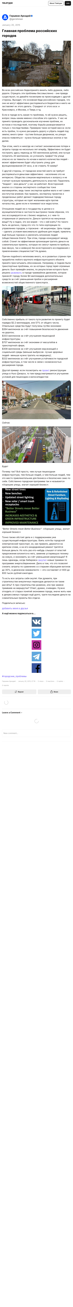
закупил (42, 560)
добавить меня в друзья (15, 608)
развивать (16, 272)
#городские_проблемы (14, 676)
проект (45, 370)
